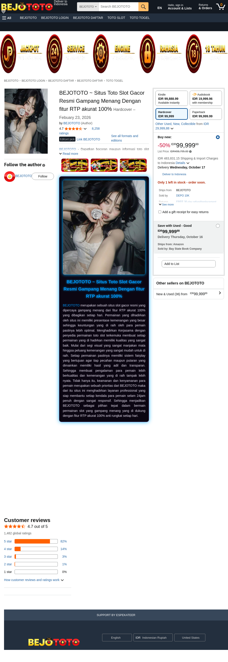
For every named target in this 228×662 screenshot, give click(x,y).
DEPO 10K (182, 195)
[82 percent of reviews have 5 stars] (35, 541)
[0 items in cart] (220, 6)
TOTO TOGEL (140, 18)
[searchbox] (118, 6)
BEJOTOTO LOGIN (55, 18)
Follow (42, 176)
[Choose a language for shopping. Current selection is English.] (114, 637)
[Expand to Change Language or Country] (128, 638)
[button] (65, 2)
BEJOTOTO (28, 18)
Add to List (171, 264)
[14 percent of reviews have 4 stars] (35, 549)
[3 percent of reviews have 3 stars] (35, 556)
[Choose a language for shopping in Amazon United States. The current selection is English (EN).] (156, 7)
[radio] (172, 98)
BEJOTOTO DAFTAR (88, 18)
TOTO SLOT (116, 18)
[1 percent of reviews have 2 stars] (35, 564)
